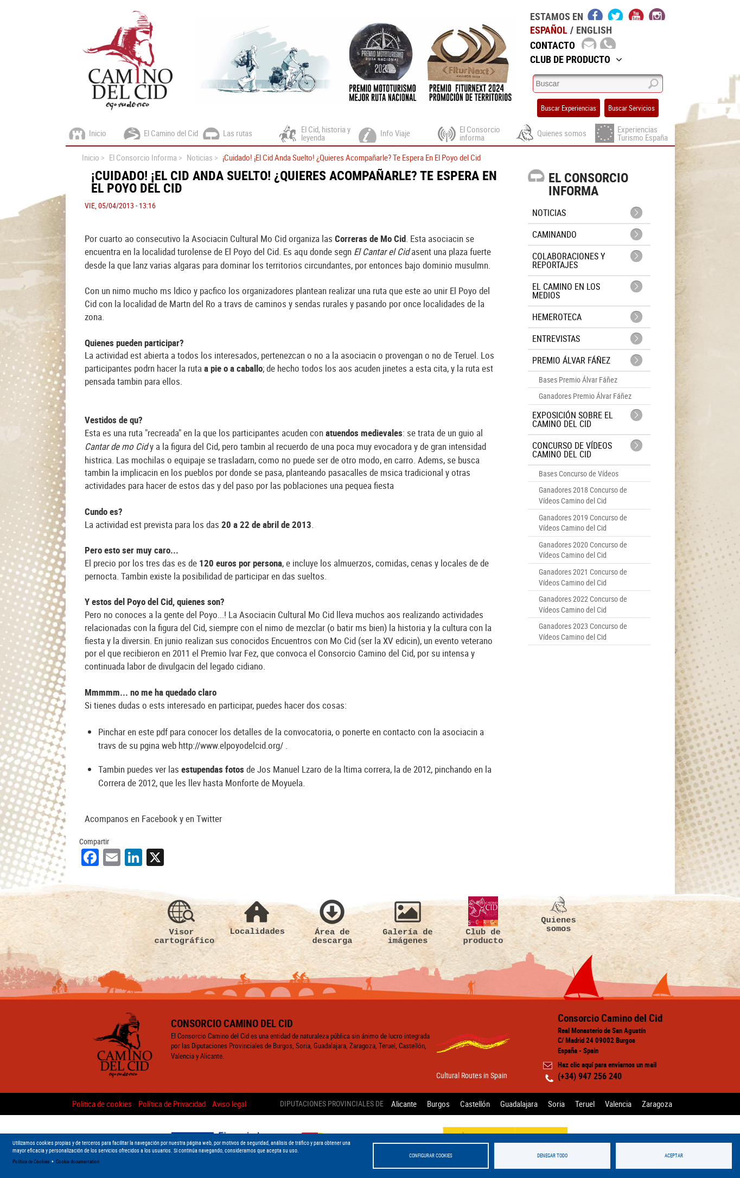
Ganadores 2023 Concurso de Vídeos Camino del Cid (583, 631)
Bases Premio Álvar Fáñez (578, 379)
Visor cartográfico (182, 920)
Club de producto (483, 920)
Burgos (438, 1103)
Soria (556, 1103)
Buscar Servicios (631, 108)
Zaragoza (657, 1103)
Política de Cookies (30, 1161)
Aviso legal (229, 1103)
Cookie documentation (77, 1161)
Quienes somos (559, 914)
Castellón (475, 1103)
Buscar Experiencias (568, 108)
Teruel (585, 1103)
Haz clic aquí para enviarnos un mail (607, 1064)
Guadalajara (519, 1103)
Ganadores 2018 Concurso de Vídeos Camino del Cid (583, 495)
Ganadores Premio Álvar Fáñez (585, 396)
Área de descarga (332, 920)
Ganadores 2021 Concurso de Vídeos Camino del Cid (583, 577)
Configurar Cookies (430, 1155)
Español (548, 29)
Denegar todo (552, 1155)
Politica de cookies (102, 1103)
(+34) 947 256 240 (590, 1076)
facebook (595, 14)
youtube (636, 14)
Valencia (618, 1103)
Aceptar (674, 1155)
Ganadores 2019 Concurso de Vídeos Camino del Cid (583, 522)
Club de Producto (576, 59)
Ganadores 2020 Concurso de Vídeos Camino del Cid (583, 550)
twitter (616, 14)
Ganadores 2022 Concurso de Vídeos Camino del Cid (583, 604)
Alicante (404, 1103)
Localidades (257, 916)
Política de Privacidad (172, 1103)
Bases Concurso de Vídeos (578, 473)
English (594, 29)
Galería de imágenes (408, 920)
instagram (657, 14)
